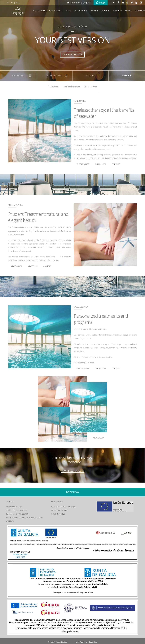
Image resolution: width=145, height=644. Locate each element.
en (12, 3)
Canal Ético (93, 642)
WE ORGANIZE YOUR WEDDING (63, 507)
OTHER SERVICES (57, 502)
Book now (127, 76)
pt (17, 3)
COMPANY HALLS (58, 514)
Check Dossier (83, 164)
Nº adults (90, 76)
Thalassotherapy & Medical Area (47, 10)
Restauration (81, 10)
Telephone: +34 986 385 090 (17, 514)
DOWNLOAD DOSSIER (72, 470)
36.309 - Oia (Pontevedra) (16, 510)
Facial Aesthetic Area (71, 87)
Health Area (53, 87)
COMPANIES (140, 10)
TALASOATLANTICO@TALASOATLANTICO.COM (24, 517)
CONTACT (10, 502)
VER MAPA (10, 521)
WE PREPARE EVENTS (59, 510)
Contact (116, 164)
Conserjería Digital (78, 2)
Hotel (68, 10)
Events (128, 10)
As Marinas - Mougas (14, 507)
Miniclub (105, 10)
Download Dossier (72, 54)
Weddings (117, 10)
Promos (94, 10)
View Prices (33, 266)
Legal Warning (81, 642)
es (8, 3)
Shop (100, 2)
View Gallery (98, 438)
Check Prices (100, 164)
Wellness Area (91, 87)
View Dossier (16, 266)
